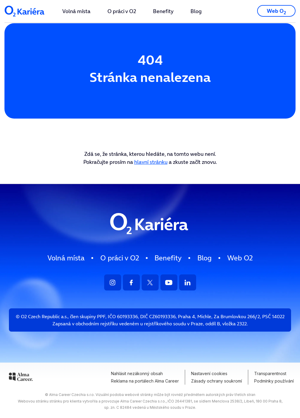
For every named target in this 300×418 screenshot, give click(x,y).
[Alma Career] (21, 378)
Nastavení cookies (209, 373)
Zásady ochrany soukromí (216, 380)
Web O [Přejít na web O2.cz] (276, 11)
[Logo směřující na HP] (150, 239)
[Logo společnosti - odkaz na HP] (25, 18)
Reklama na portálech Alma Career (145, 380)
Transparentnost (270, 373)
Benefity (163, 11)
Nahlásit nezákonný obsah (137, 373)
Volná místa (76, 11)
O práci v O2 (121, 11)
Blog (196, 11)
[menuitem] (76, 11)
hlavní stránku (151, 162)
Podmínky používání (274, 380)
